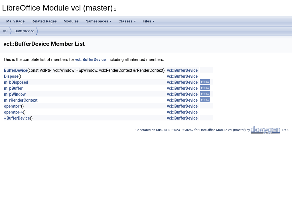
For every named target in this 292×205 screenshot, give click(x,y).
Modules (71, 21)
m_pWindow (15, 94)
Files (149, 21)
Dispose (11, 76)
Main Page (15, 21)
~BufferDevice (17, 118)
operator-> (13, 112)
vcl (5, 31)
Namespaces (99, 21)
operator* (12, 106)
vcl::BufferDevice (90, 59)
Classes (127, 21)
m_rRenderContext (21, 100)
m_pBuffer (13, 88)
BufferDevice (24, 31)
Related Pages (44, 21)
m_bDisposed (16, 82)
